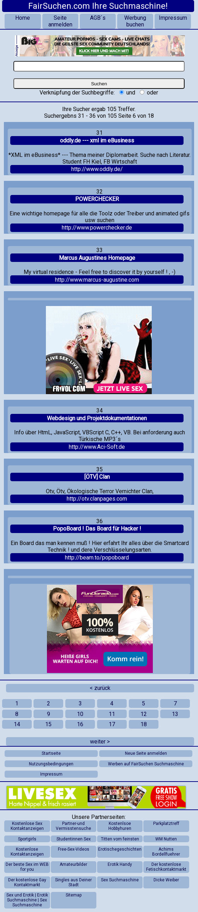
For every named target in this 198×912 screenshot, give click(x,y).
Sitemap (74, 895)
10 (80, 714)
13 (175, 714)
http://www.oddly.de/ (97, 169)
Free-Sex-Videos (73, 849)
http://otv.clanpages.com (97, 498)
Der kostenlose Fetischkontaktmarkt (166, 867)
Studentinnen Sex (73, 839)
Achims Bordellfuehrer (166, 852)
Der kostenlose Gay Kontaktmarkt (27, 882)
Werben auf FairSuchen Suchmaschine (146, 763)
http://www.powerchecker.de (97, 227)
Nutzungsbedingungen (51, 763)
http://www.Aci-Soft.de (97, 446)
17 (112, 724)
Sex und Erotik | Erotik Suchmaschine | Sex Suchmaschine (27, 900)
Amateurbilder (73, 864)
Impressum (173, 17)
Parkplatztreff (166, 823)
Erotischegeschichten (120, 849)
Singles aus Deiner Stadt (73, 882)
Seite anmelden (60, 21)
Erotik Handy (120, 864)
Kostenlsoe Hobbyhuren (119, 826)
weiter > (100, 741)
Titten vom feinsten (120, 839)
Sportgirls (27, 839)
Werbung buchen (135, 21)
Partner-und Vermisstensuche (73, 826)
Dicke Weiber (166, 879)
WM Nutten (166, 839)
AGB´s (98, 17)
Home (22, 17)
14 (17, 724)
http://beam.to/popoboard (97, 557)
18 (143, 724)
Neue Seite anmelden (146, 753)
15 (48, 724)
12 (143, 714)
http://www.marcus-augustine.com (97, 279)
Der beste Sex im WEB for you (27, 867)
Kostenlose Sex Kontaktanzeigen (27, 826)
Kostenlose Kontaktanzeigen (27, 852)
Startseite (51, 753)
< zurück (100, 688)
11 (112, 714)
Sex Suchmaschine (120, 879)
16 (80, 724)
